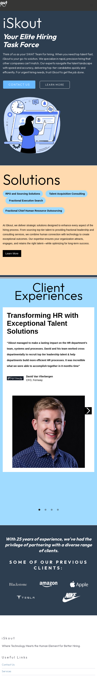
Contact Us (19, 84)
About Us (7, 645)
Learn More (54, 84)
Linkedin (12, 664)
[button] (91, 5)
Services (6, 638)
